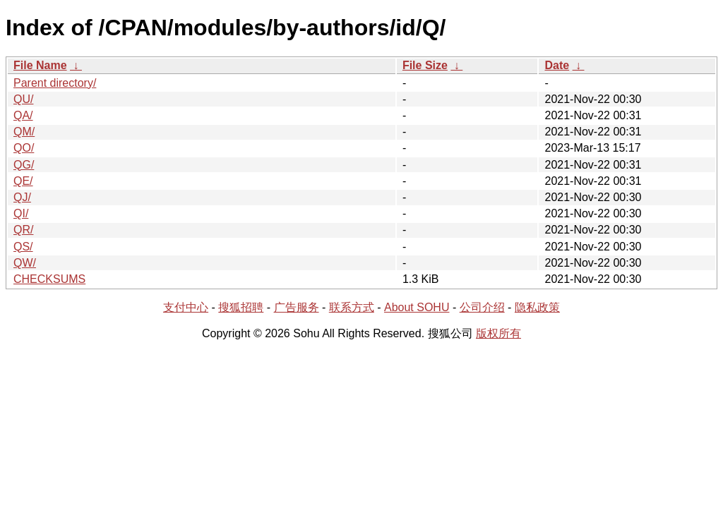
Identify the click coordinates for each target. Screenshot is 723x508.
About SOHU (416, 307)
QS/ (23, 247)
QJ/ (22, 197)
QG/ (23, 165)
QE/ (23, 181)
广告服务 (296, 307)
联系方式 (351, 307)
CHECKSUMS (49, 279)
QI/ (20, 213)
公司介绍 (482, 307)
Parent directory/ (54, 83)
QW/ (24, 263)
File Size (425, 65)
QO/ (23, 148)
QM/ (24, 132)
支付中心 (185, 307)
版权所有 (498, 333)
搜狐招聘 (240, 307)
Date (556, 65)
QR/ (23, 230)
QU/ (23, 99)
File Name (40, 65)
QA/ (23, 115)
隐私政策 (537, 307)
